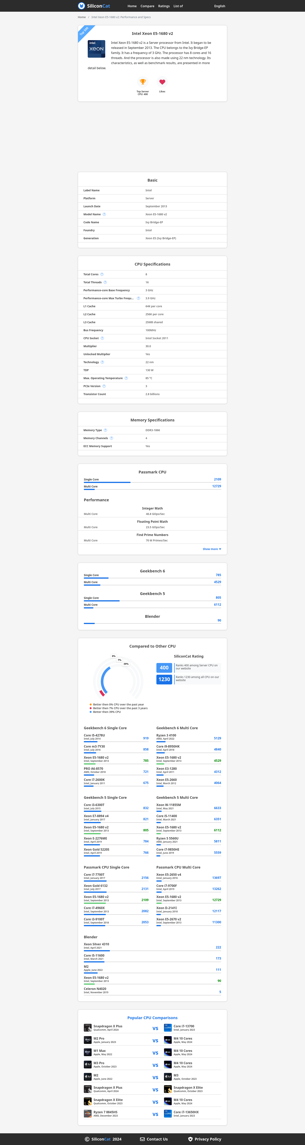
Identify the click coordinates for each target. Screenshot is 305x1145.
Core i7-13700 (184, 1026)
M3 (176, 1075)
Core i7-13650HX (186, 1112)
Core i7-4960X (94, 908)
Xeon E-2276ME (95, 838)
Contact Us (157, 1139)
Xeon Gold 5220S (96, 849)
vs (155, 1028)
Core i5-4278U (94, 735)
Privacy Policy (208, 1139)
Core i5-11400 (166, 816)
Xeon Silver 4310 (96, 944)
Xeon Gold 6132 (96, 886)
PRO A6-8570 (93, 768)
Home (132, 6)
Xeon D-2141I (166, 908)
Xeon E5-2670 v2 (168, 919)
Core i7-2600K (94, 780)
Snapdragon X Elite (188, 1087)
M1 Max (100, 1051)
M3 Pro (99, 1063)
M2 (86, 966)
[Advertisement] (152, 136)
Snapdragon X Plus (108, 1026)
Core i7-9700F (166, 886)
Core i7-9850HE (167, 849)
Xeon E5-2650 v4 (168, 874)
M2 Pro (99, 1038)
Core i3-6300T (94, 805)
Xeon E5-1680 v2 (96, 757)
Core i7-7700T (94, 874)
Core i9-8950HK (168, 746)
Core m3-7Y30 (94, 746)
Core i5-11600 (94, 955)
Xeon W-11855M (168, 805)
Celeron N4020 (95, 989)
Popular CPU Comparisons (152, 1017)
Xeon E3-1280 (166, 768)
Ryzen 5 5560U (167, 838)
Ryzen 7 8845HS (105, 1112)
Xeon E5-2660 (166, 780)
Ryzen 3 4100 (166, 735)
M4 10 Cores (183, 1038)
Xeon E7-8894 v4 (96, 816)
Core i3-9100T (94, 919)
